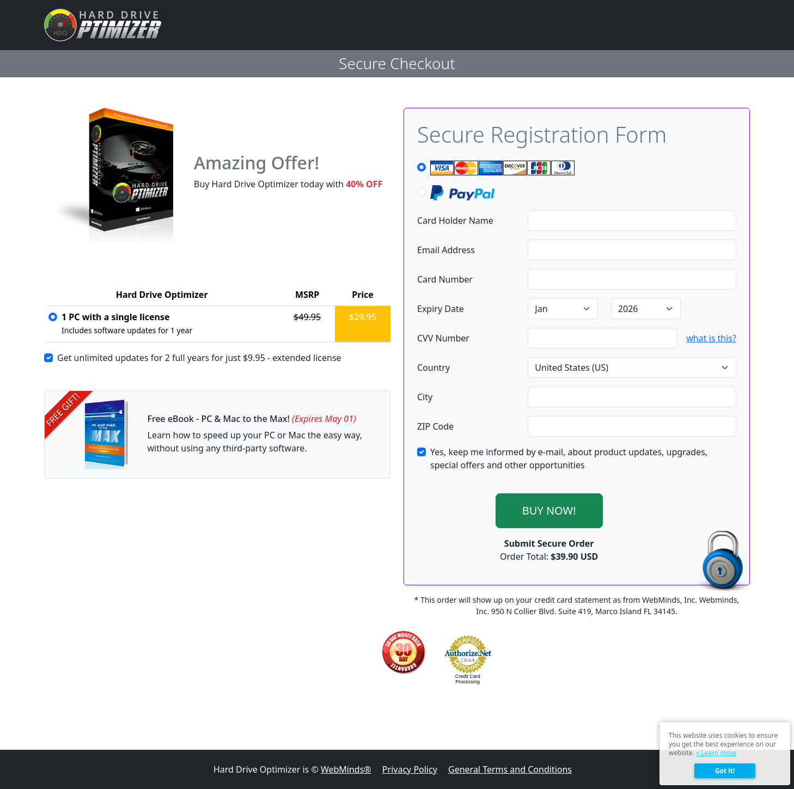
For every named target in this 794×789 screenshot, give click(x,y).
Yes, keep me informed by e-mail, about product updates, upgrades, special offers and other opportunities (568, 458)
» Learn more (716, 752)
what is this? (711, 338)
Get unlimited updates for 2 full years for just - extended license (199, 358)
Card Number (445, 279)
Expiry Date (440, 309)
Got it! (725, 770)
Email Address (446, 250)
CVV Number (443, 338)
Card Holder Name (455, 221)
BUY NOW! (549, 510)
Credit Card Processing (467, 679)
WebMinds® (346, 769)
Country (433, 368)
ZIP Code (435, 426)
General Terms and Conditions (510, 769)
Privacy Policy (409, 769)
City (424, 397)
